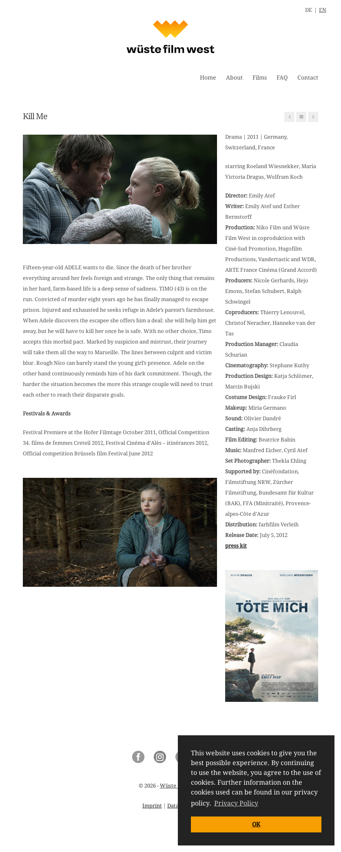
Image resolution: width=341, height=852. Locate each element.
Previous (289, 117)
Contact (307, 77)
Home (208, 77)
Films (259, 77)
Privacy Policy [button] (236, 803)
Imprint (152, 806)
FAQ (282, 77)
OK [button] (256, 824)
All (301, 117)
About (234, 77)
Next (313, 117)
